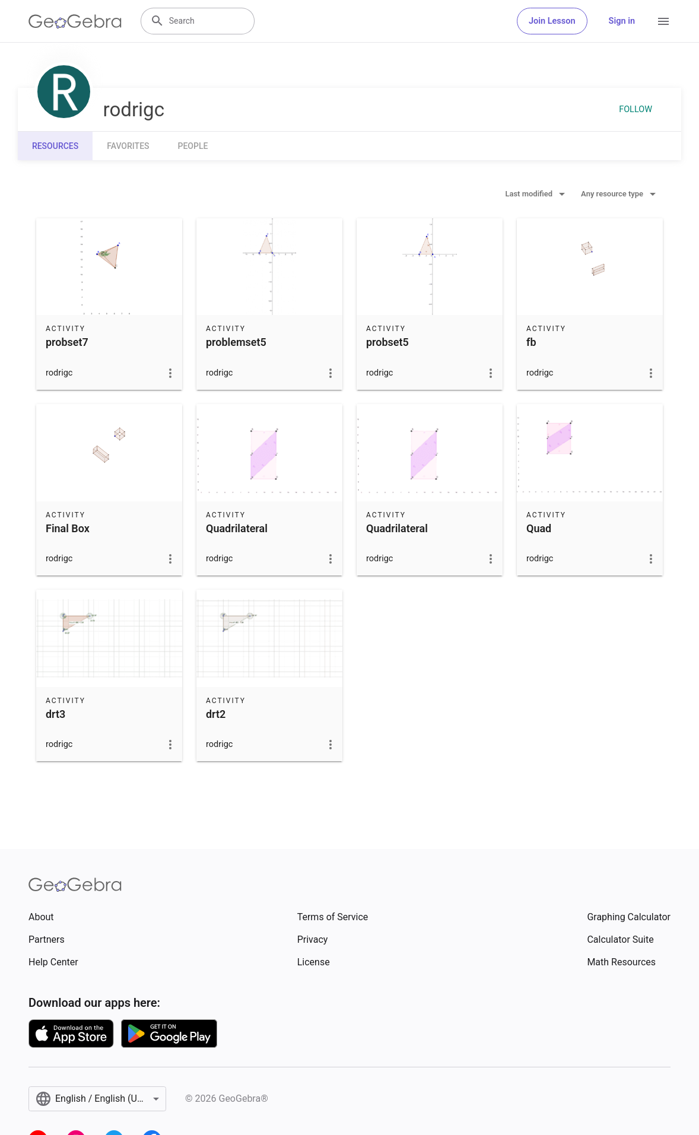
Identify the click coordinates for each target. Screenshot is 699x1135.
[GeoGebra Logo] (75, 21)
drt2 (215, 714)
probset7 (67, 342)
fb (531, 342)
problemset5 (236, 342)
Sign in (622, 21)
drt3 (55, 714)
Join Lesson (552, 21)
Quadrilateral (237, 528)
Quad (538, 528)
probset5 (387, 342)
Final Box (68, 528)
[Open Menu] (663, 21)
